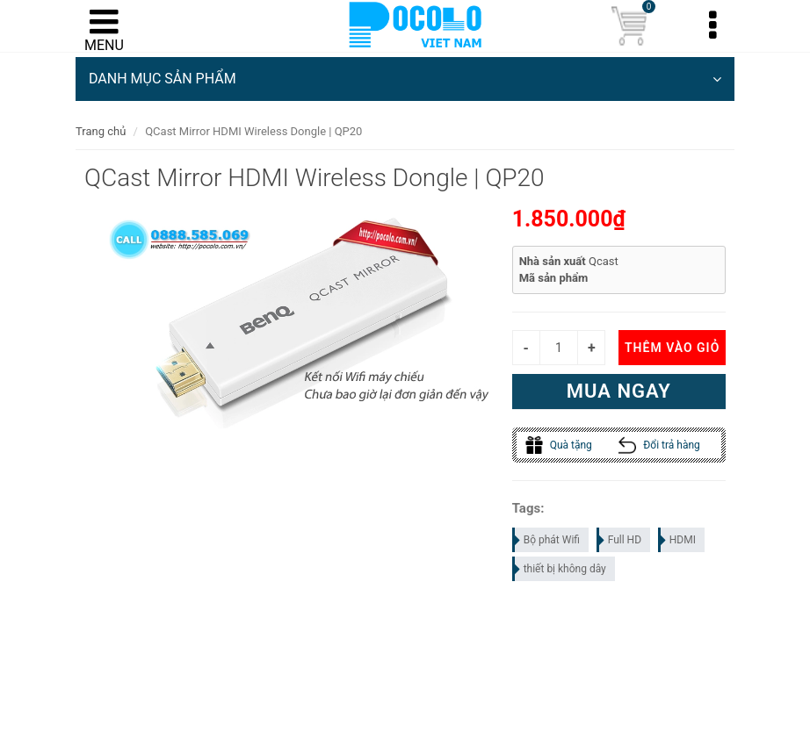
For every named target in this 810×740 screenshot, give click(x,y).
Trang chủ (101, 131)
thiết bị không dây (560, 569)
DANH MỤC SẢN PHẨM (405, 79)
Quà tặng (558, 445)
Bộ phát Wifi (547, 540)
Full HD (619, 540)
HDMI (678, 540)
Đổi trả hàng (659, 445)
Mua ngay (619, 391)
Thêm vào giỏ (672, 348)
